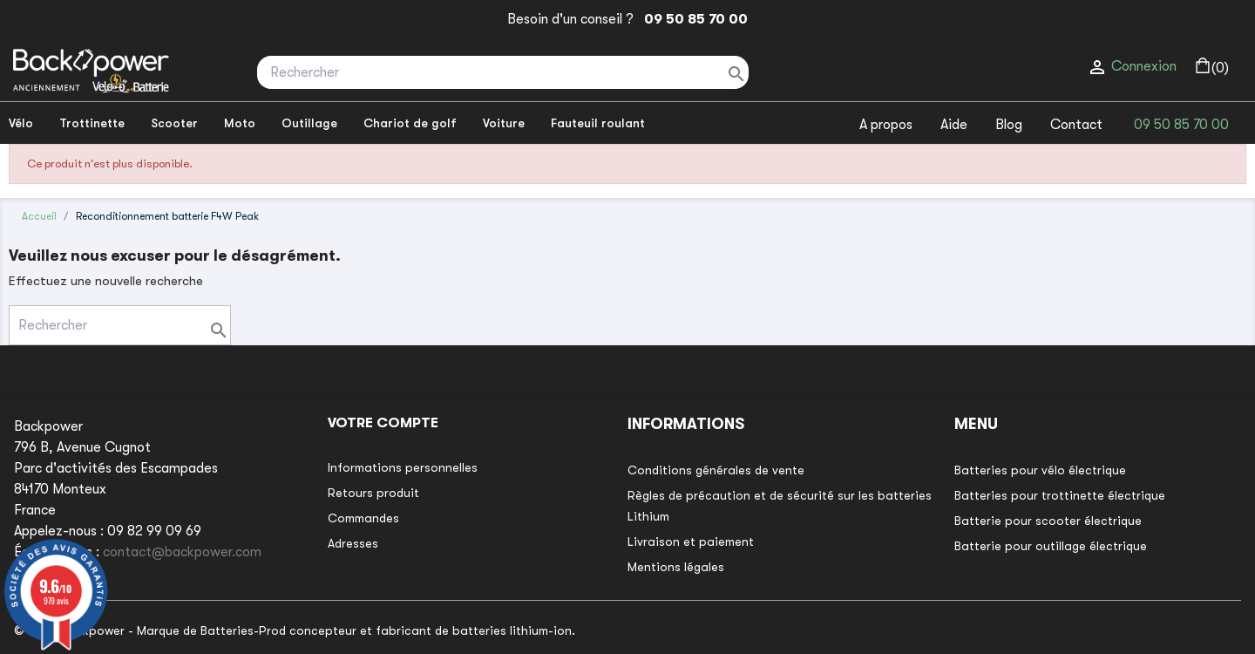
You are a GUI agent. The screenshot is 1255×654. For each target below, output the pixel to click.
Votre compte (383, 423)
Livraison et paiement (691, 541)
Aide (953, 125)
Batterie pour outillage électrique (1050, 546)
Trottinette (92, 123)
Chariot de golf (410, 123)
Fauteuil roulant (598, 123)
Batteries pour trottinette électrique (1059, 495)
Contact (1076, 125)
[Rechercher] (503, 72)
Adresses (353, 543)
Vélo (21, 123)
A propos (885, 125)
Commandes (363, 518)
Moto (239, 123)
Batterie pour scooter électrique (1048, 521)
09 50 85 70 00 (692, 19)
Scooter (174, 123)
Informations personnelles (403, 467)
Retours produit (373, 493)
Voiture (504, 123)
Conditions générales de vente (716, 470)
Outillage (309, 123)
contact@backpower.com (182, 552)
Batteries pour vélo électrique (1040, 470)
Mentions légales (676, 567)
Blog (1008, 125)
